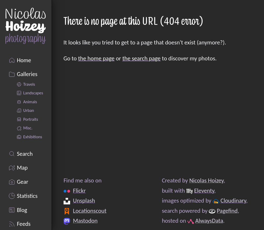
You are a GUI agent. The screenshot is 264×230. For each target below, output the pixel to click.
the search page (141, 58)
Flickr (79, 190)
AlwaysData (209, 220)
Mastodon (85, 220)
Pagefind (227, 210)
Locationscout (89, 210)
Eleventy (204, 190)
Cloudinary (233, 200)
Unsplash (84, 200)
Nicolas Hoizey (206, 180)
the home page (96, 58)
